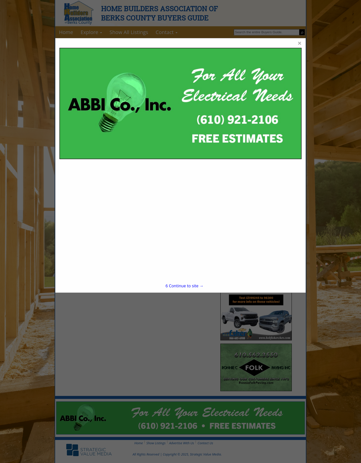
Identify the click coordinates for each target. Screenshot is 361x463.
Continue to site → (184, 286)
